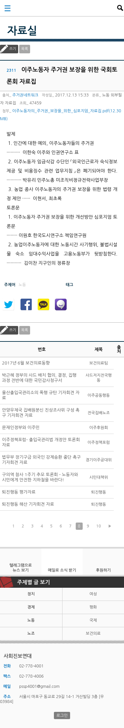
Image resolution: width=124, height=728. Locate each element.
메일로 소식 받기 (62, 570)
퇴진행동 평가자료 (18, 492)
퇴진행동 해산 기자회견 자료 (28, 504)
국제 (93, 620)
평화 (93, 607)
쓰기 (12, 49)
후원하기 (103, 570)
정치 (31, 594)
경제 (31, 607)
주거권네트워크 (25, 95)
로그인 (62, 715)
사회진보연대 (64, 8)
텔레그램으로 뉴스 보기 (21, 567)
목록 (24, 49)
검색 (120, 8)
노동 (31, 620)
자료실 (22, 31)
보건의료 (93, 633)
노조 (31, 633)
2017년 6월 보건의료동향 (26, 363)
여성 (93, 594)
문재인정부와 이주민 (21, 427)
